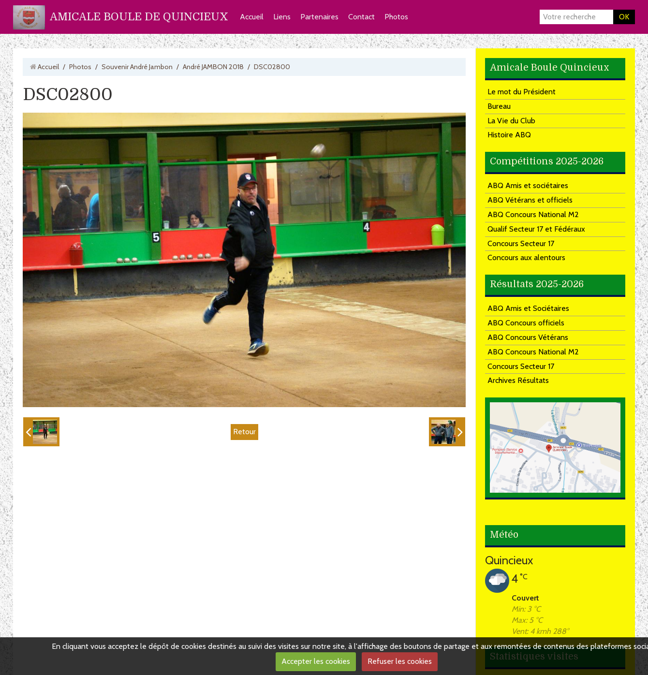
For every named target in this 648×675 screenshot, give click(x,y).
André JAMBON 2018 (213, 66)
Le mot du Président (521, 91)
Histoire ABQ (509, 134)
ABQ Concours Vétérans (527, 337)
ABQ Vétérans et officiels (530, 200)
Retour (244, 431)
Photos (396, 16)
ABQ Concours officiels (525, 322)
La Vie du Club (511, 120)
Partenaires (319, 16)
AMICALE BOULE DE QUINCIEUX (139, 17)
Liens (282, 16)
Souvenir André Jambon (137, 66)
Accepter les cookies (315, 661)
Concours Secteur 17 (520, 243)
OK (624, 16)
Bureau (499, 106)
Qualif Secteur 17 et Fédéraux (536, 229)
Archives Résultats (518, 380)
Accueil (252, 16)
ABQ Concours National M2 (533, 214)
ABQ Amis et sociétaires (527, 185)
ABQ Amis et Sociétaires (528, 308)
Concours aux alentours (526, 257)
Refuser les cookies (400, 661)
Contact (361, 16)
